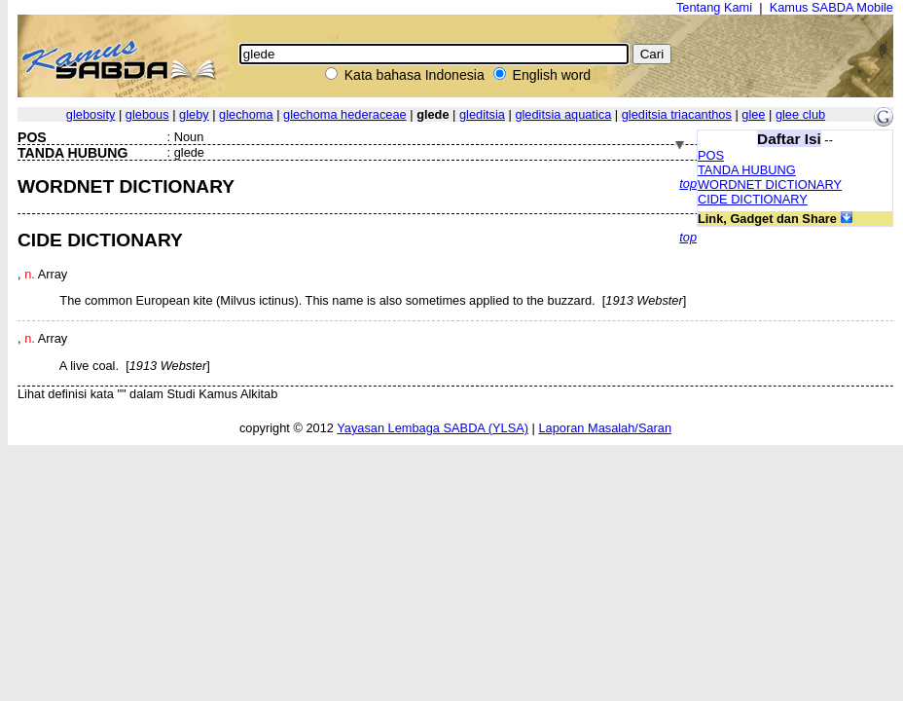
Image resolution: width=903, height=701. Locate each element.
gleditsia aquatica (563, 114)
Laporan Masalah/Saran (604, 428)
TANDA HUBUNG (747, 170)
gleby (194, 114)
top (688, 183)
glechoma (246, 114)
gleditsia (482, 114)
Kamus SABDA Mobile (831, 7)
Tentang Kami (714, 7)
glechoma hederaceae (345, 114)
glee (753, 114)
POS (711, 155)
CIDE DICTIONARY (753, 199)
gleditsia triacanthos (677, 114)
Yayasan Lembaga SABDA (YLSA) (432, 428)
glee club (800, 114)
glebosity (91, 114)
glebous (147, 114)
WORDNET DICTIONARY (770, 184)
